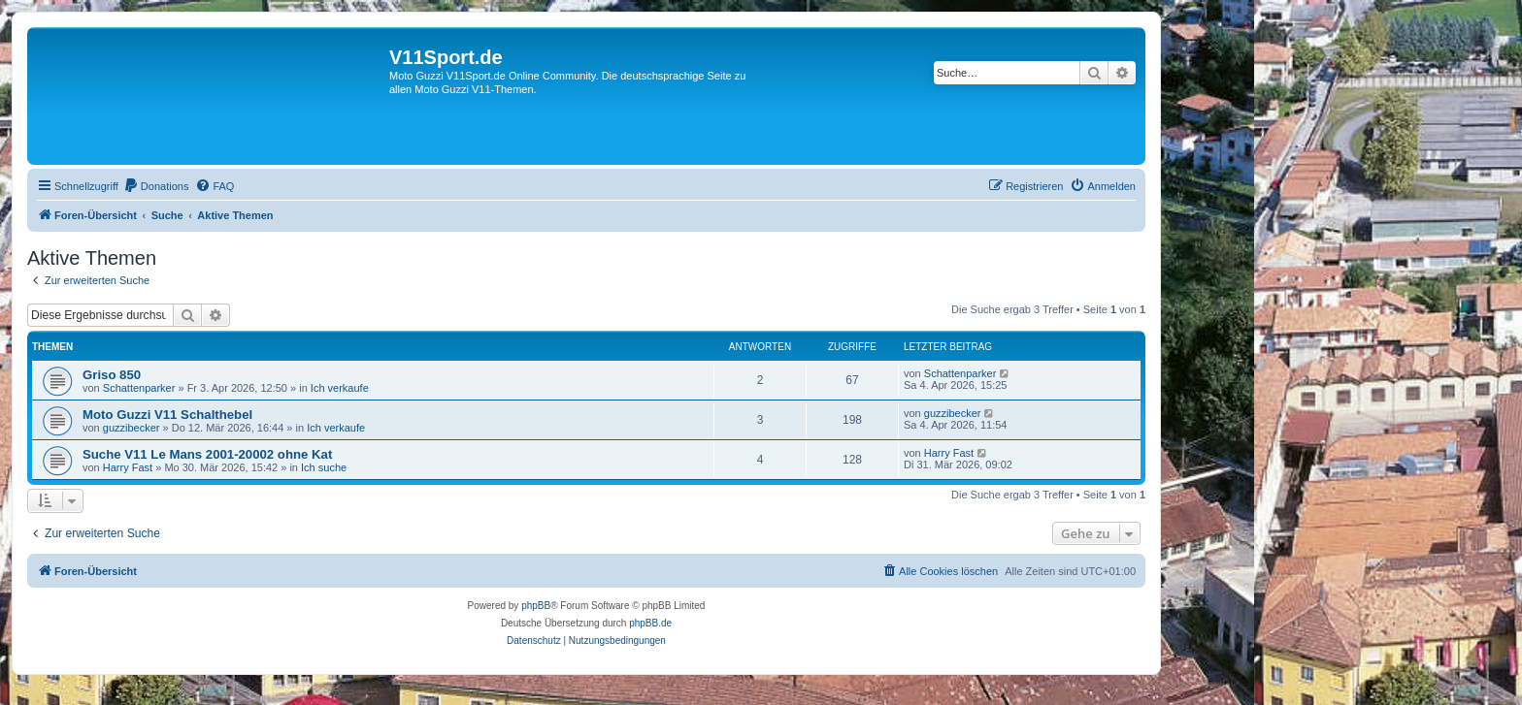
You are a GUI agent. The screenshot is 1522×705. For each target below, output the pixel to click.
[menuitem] (156, 186)
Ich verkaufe (340, 388)
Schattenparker (139, 388)
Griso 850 (112, 375)
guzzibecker (131, 427)
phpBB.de (650, 623)
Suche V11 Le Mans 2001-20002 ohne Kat (207, 454)
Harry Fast (127, 467)
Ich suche (324, 467)
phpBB (535, 605)
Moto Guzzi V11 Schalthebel (167, 414)
